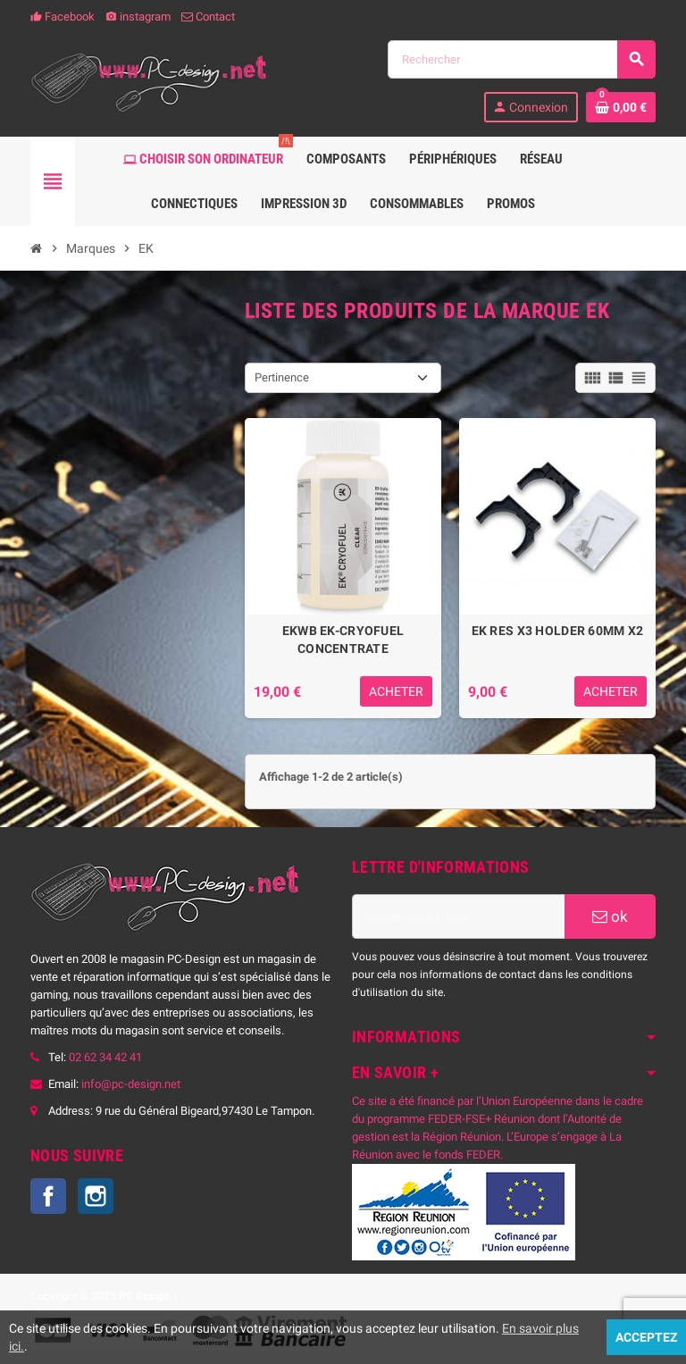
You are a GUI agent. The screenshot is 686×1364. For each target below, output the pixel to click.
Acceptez (646, 1337)
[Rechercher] (521, 59)
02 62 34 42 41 (105, 1057)
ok (610, 916)
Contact (208, 16)
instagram (138, 16)
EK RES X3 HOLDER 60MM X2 (558, 630)
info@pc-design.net (130, 1084)
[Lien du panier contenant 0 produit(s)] (621, 107)
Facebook (62, 16)
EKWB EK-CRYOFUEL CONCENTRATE (343, 639)
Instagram (95, 1196)
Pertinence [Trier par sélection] (282, 377)
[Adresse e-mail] (458, 916)
